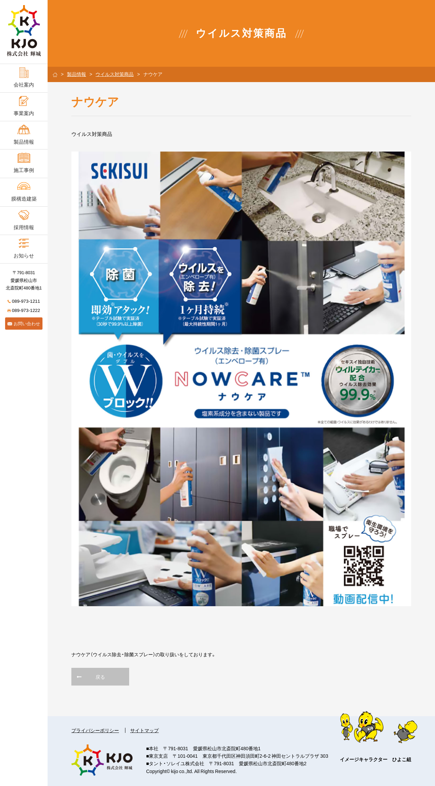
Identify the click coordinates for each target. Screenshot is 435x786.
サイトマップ (144, 730)
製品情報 (76, 73)
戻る (100, 676)
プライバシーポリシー (95, 730)
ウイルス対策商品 (114, 73)
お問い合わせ (23, 323)
